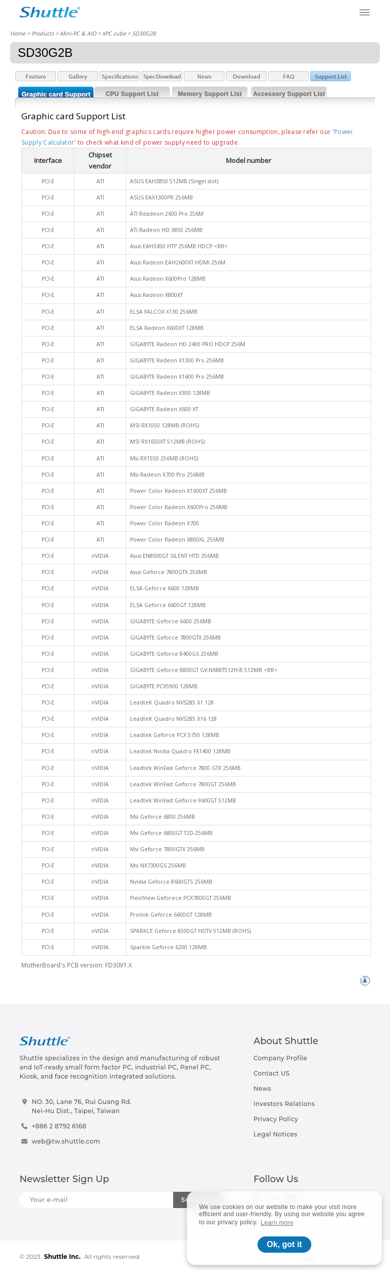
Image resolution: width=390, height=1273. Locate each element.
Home (17, 33)
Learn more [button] (277, 1222)
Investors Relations (284, 1104)
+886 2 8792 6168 (58, 1126)
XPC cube (114, 33)
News (262, 1088)
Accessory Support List (289, 93)
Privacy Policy (275, 1119)
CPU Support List (132, 93)
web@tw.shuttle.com (65, 1141)
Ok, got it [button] (284, 1244)
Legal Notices (275, 1134)
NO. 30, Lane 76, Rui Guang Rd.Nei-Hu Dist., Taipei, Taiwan (81, 1106)
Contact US (271, 1073)
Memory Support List (210, 93)
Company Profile (280, 1058)
